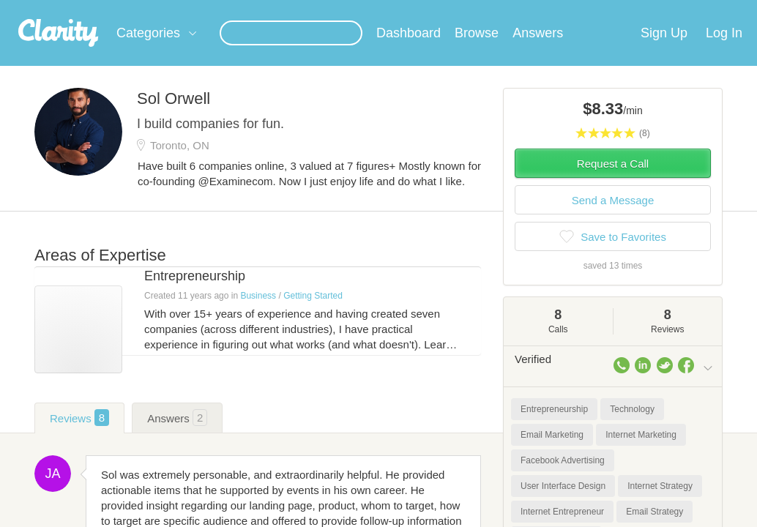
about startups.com (701, 9)
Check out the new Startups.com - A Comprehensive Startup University (489, 9)
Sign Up (664, 50)
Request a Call (613, 181)
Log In (724, 50)
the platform (76, 8)
